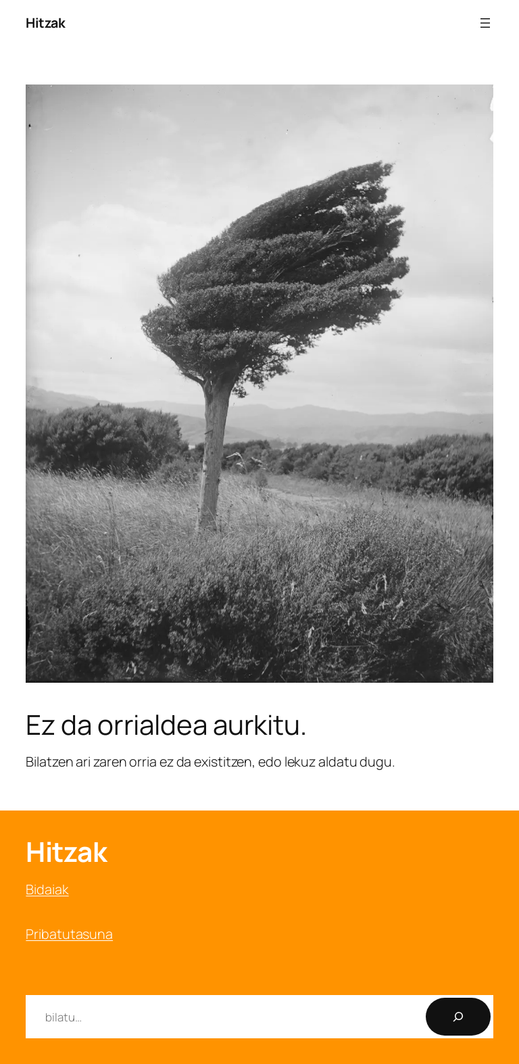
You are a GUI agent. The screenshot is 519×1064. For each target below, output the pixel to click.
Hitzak (45, 23)
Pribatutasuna (69, 934)
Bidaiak (47, 889)
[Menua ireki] (485, 23)
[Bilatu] (458, 1017)
